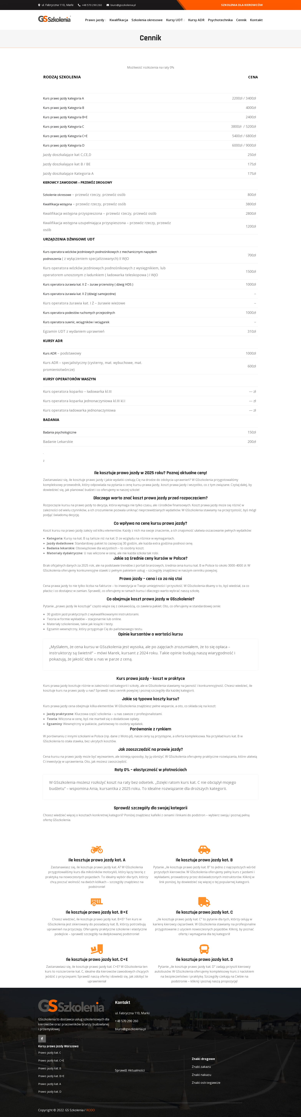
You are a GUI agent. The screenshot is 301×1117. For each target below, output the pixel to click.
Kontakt (256, 20)
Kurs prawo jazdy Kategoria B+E (69, 117)
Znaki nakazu (201, 1075)
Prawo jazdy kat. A (51, 1083)
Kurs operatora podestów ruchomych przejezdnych (85, 312)
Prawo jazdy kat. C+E (53, 1060)
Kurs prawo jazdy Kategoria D (67, 145)
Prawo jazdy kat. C (51, 1052)
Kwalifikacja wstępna (60, 204)
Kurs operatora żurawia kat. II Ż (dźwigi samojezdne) (86, 293)
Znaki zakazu (201, 1067)
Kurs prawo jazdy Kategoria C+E (69, 135)
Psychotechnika (220, 20)
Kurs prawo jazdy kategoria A (67, 98)
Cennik (241, 20)
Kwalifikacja (118, 20)
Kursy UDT (174, 20)
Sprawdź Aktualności (130, 1070)
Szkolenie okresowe (59, 194)
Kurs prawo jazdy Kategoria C (67, 126)
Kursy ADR (196, 20)
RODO (90, 1110)
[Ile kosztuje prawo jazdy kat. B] (204, 849)
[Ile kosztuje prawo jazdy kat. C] (204, 902)
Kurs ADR (50, 353)
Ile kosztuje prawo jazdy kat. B (204, 860)
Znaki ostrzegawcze (206, 1083)
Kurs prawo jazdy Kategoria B (67, 107)
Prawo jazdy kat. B (51, 1068)
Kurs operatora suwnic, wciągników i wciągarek (82, 322)
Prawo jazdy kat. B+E (53, 1076)
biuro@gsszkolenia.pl (126, 5)
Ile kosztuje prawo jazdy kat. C (204, 912)
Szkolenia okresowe (147, 20)
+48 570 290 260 (91, 5)
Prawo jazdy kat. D (51, 1091)
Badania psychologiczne (63, 432)
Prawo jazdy (94, 20)
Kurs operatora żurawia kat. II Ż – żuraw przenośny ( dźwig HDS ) (96, 284)
